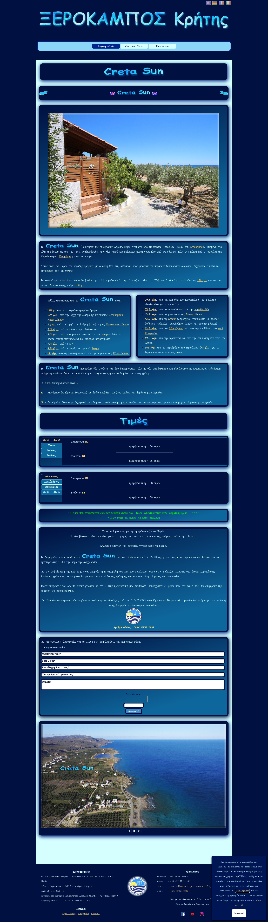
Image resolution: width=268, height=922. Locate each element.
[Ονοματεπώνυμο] (133, 654)
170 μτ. (202, 280)
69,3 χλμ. (151, 338)
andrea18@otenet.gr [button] (181, 886)
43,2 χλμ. (151, 319)
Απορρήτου (83, 914)
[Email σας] (133, 661)
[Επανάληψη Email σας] (133, 667)
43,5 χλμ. (151, 328)
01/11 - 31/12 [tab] (51, 492)
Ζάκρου (106, 334)
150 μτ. (80, 285)
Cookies (95, 914)
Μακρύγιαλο (176, 328)
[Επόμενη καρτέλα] (224, 93)
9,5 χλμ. (53, 348)
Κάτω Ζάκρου (121, 353)
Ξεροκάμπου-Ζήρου (117, 324)
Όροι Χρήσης (68, 914)
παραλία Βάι (202, 309)
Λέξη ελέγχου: (134, 694)
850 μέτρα (65, 256)
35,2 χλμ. (151, 309)
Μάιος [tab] (51, 445)
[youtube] (192, 914)
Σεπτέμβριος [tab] (51, 481)
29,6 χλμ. (151, 300)
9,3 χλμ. (53, 334)
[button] (134, 831)
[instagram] (202, 914)
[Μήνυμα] (133, 684)
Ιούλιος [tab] (51, 455)
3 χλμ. (52, 324)
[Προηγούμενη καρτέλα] (43, 93)
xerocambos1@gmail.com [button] (208, 886)
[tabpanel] (134, 93)
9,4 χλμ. (53, 344)
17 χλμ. (52, 353)
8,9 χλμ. (53, 329)
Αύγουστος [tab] (51, 476)
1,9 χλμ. (53, 315)
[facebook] (183, 914)
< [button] (129, 830)
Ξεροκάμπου (197, 247)
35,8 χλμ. (151, 314)
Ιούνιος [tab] (51, 450)
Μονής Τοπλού (194, 314)
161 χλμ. (150, 347)
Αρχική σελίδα (106, 46)
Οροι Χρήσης (242, 891)
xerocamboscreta (179, 891)
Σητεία (172, 319)
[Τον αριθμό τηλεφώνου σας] (133, 674)
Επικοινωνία (162, 46)
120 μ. (52, 310)
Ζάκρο (95, 348)
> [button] (139, 830)
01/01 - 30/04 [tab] (51, 440)
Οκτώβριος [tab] (51, 487)
